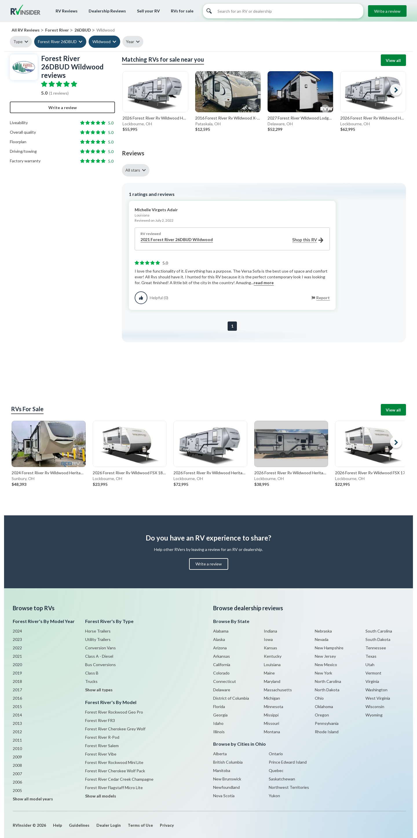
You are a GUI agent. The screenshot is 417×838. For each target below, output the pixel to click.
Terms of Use (140, 825)
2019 (17, 672)
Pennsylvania (327, 723)
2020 (17, 664)
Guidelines (79, 825)
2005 (17, 790)
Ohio (319, 698)
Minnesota (273, 706)
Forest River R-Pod (102, 737)
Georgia (220, 714)
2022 (17, 647)
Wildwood (101, 41)
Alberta (220, 753)
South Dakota (377, 639)
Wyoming (374, 714)
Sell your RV (148, 10)
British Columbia (228, 762)
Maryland (272, 681)
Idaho (218, 723)
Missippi (271, 714)
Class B (91, 672)
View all (393, 60)
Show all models (100, 795)
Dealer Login (108, 825)
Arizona (220, 647)
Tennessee (375, 647)
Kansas (270, 647)
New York (323, 672)
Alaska (219, 639)
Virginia (372, 681)
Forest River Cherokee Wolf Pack (115, 770)
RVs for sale (182, 10)
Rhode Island (327, 731)
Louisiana (272, 664)
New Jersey (325, 656)
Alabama (220, 630)
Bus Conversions (100, 664)
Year (130, 41)
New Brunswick (227, 778)
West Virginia (377, 698)
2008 (17, 765)
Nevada (321, 639)
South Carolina (378, 630)
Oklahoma (324, 706)
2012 (17, 731)
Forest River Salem (102, 745)
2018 (17, 681)
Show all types (99, 689)
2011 (17, 740)
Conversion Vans (100, 647)
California (221, 664)
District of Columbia (231, 698)
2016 (17, 698)
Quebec (276, 770)
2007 (17, 773)
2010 (17, 748)
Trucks (91, 681)
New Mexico (326, 664)
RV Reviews (67, 10)
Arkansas (221, 656)
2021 (17, 656)
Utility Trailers (98, 639)
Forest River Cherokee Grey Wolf (115, 728)
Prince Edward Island (288, 762)
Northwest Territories (289, 787)
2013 (17, 723)
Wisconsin (374, 706)
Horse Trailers (98, 630)
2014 (17, 714)
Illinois (219, 731)
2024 (17, 630)
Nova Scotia (224, 795)
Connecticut (224, 681)
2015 (17, 706)
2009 (17, 756)
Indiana (270, 630)
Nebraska (323, 630)
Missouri (271, 723)
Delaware (221, 689)
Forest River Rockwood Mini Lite (114, 762)
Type (18, 41)
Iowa (268, 639)
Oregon (322, 714)
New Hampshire (329, 647)
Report (323, 297)
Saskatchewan (282, 778)
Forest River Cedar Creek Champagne (119, 779)
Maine (269, 672)
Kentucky (272, 656)
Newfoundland (226, 787)
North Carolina (328, 681)
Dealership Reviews (107, 10)
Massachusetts (278, 689)
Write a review (387, 11)
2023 (17, 639)
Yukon (274, 795)
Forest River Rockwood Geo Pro (114, 712)
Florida (219, 706)
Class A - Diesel (99, 656)
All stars (132, 170)
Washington (376, 689)
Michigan (272, 698)
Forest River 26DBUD (57, 41)
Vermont (373, 672)
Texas (370, 656)
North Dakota (327, 689)
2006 (17, 782)
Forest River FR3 (100, 720)
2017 (17, 689)
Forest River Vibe (100, 753)
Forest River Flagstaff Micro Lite (114, 787)
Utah (369, 664)
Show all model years (33, 798)
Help (57, 825)
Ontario (276, 753)
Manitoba (221, 770)
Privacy (167, 825)
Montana (272, 731)
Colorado (221, 672)
